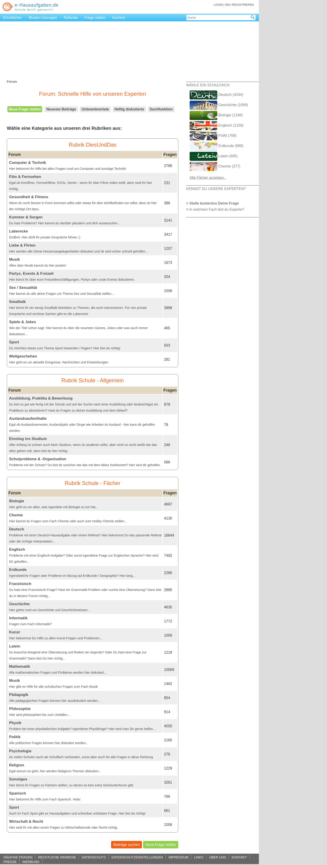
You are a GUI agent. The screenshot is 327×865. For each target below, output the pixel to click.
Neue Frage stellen (25, 109)
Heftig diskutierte (129, 109)
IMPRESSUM (178, 857)
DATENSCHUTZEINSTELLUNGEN (137, 857)
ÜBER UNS (217, 857)
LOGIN (218, 4)
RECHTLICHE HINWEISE (57, 857)
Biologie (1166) (216, 115)
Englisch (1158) (217, 125)
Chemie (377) (215, 166)
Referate (71, 18)
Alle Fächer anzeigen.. (208, 178)
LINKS (198, 857)
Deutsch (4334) (216, 95)
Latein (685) (214, 156)
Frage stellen (95, 18)
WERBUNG (30, 861)
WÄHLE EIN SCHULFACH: (208, 85)
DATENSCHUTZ (94, 857)
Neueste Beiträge (61, 109)
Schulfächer (12, 18)
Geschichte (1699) (219, 105)
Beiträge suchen (126, 845)
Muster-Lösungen (43, 18)
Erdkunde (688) (216, 146)
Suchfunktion (161, 109)
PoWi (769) (213, 135)
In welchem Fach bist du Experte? (216, 209)
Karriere (118, 18)
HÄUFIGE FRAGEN (17, 857)
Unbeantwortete (95, 109)
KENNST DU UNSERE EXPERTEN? (216, 189)
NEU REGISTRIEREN (239, 4)
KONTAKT (239, 857)
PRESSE (10, 861)
